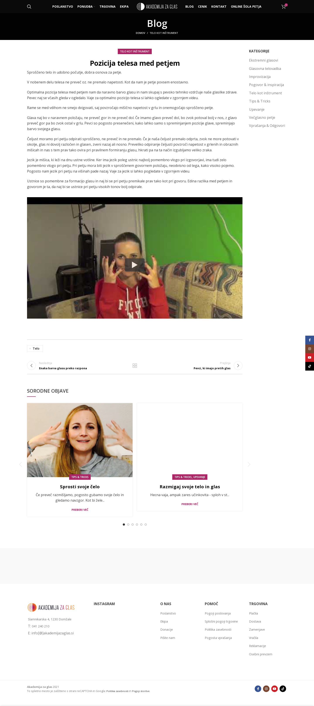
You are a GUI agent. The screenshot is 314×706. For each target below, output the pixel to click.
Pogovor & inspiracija (266, 84)
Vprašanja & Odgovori (267, 125)
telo (36, 348)
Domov (140, 33)
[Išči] (29, 6)
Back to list (135, 368)
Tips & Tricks (80, 482)
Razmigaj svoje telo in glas (189, 491)
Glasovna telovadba (265, 68)
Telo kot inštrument (164, 33)
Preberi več (80, 514)
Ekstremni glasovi (263, 60)
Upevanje (199, 482)
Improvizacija (260, 76)
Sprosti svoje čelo (80, 491)
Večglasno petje (262, 117)
